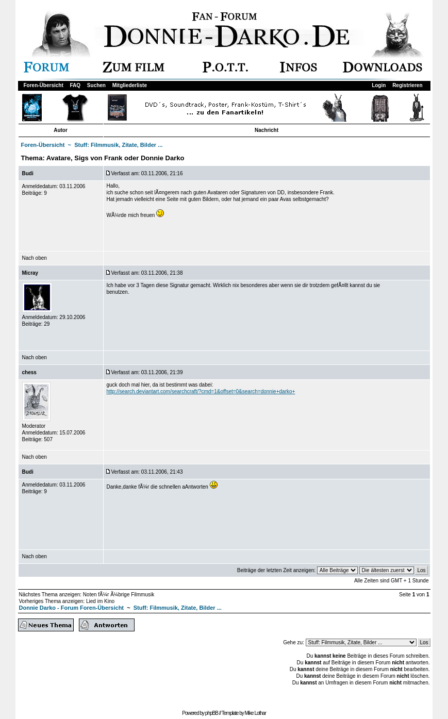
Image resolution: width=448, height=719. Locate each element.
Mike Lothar (255, 713)
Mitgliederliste (129, 85)
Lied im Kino (100, 601)
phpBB (211, 713)
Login (379, 85)
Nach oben (34, 258)
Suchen (96, 85)
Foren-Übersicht (43, 85)
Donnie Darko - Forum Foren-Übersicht (71, 608)
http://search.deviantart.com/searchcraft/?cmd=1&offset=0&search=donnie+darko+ (201, 391)
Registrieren (407, 85)
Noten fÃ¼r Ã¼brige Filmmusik (118, 594)
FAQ (75, 85)
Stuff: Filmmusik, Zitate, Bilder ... (118, 145)
